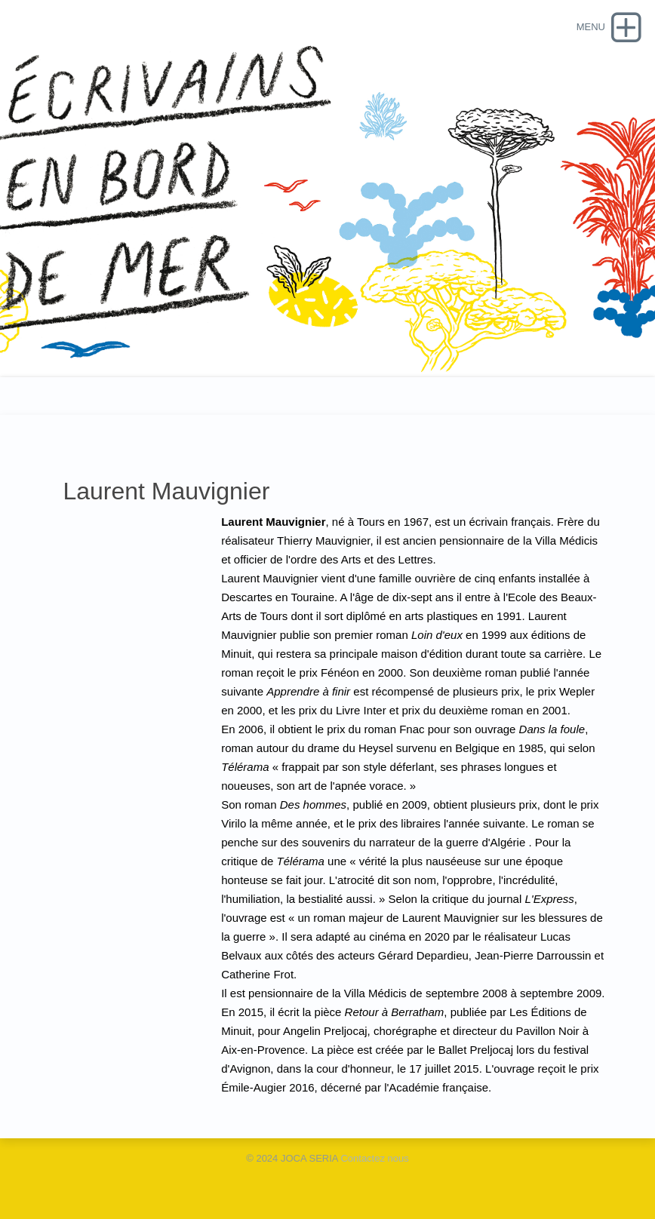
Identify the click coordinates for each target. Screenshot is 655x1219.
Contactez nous (374, 1158)
